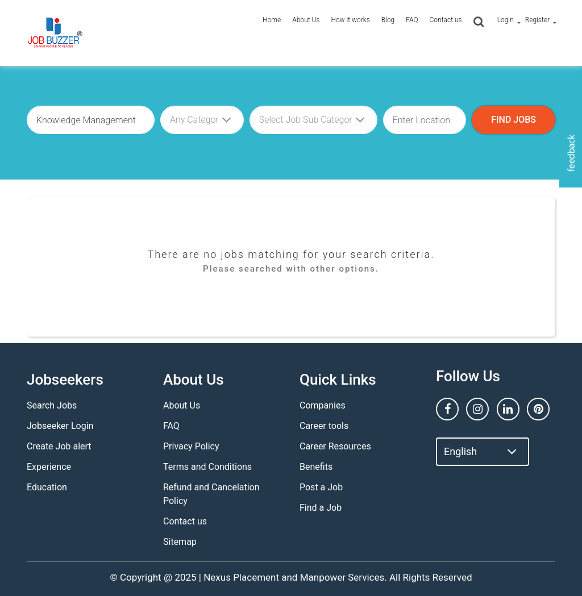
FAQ (412, 20)
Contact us (446, 20)
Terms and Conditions (207, 466)
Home (272, 20)
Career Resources (335, 446)
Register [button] (537, 20)
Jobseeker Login (60, 425)
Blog (387, 20)
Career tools (324, 425)
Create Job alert (59, 446)
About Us (305, 20)
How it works (350, 20)
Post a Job (321, 487)
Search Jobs (52, 405)
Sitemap (180, 541)
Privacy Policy (191, 446)
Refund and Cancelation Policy (211, 494)
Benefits (316, 466)
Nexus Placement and (250, 577)
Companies (323, 405)
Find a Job (321, 507)
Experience (49, 466)
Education (47, 487)
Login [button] (505, 20)
